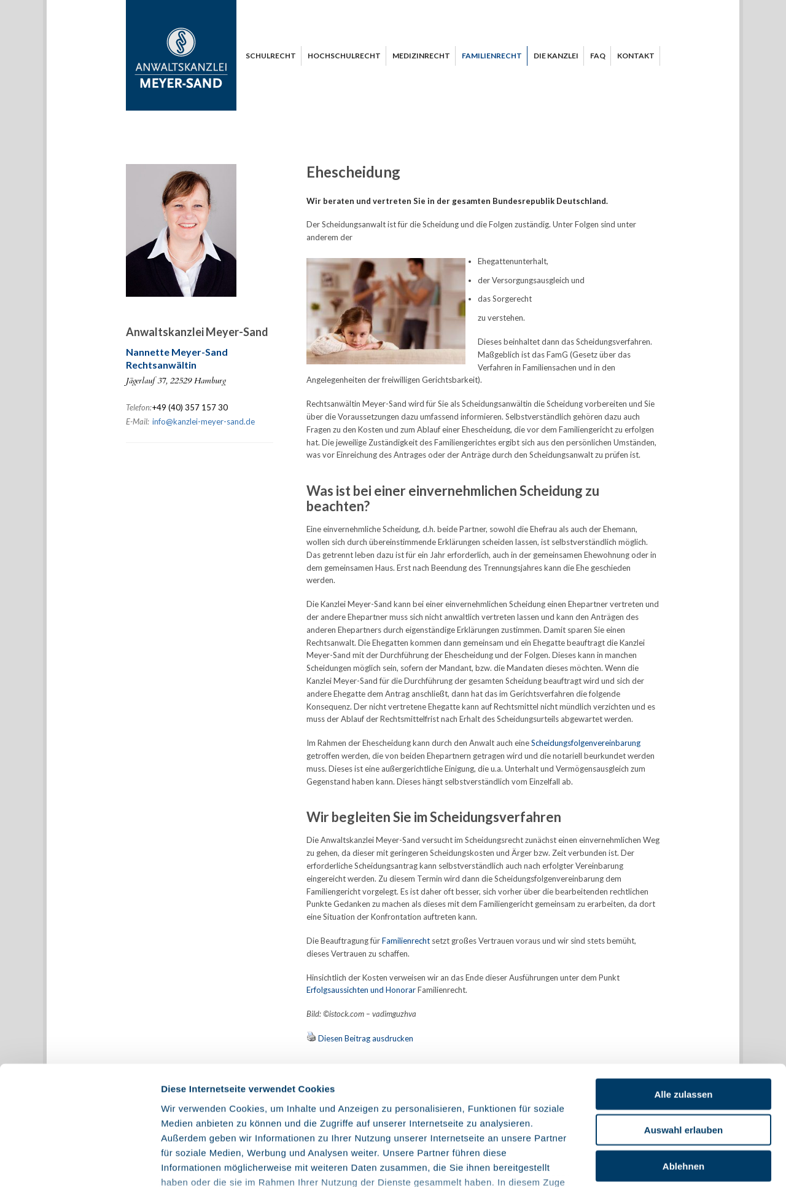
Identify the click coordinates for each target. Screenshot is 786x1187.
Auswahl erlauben (683, 1033)
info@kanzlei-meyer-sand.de (203, 421)
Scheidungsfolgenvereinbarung (585, 743)
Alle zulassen (683, 997)
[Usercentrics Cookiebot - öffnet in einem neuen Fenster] (79, 1163)
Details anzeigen (658, 1163)
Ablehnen (683, 1069)
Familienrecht (406, 941)
